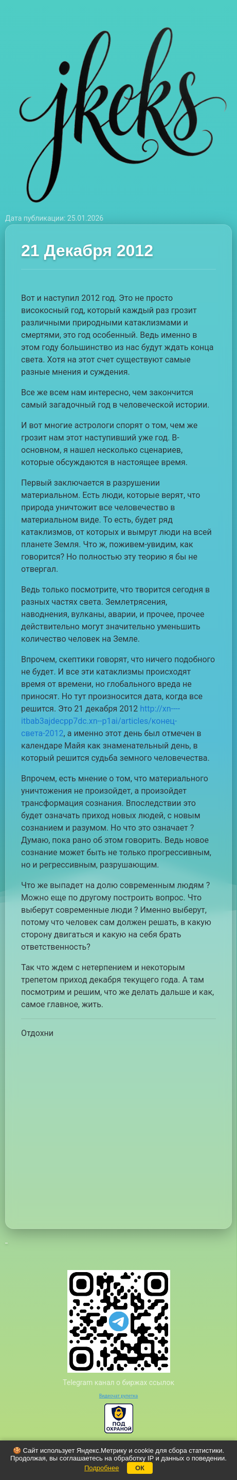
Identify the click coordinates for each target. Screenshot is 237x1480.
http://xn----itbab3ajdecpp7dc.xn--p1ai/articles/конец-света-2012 (100, 721)
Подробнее (101, 1468)
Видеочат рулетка (118, 1395)
